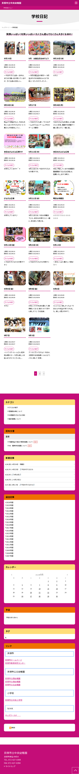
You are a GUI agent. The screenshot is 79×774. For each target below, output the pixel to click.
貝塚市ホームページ (13, 660)
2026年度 (9, 502)
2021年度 (9, 516)
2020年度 (9, 519)
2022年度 (9, 513)
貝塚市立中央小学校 (13, 700)
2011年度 (9, 544)
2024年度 (9, 508)
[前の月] (11, 575)
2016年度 (9, 530)
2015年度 (9, 533)
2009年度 (9, 550)
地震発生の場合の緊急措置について (23, 442)
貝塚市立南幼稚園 (12, 681)
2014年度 (9, 536)
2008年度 (9, 553)
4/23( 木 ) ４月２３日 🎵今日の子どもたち (19, 469)
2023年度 (9, 511)
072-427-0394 (14, 759)
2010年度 (9, 547)
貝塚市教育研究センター (15, 663)
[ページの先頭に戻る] (75, 770)
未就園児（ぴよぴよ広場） (17, 415)
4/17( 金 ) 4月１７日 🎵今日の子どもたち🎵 (20, 485)
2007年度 (9, 556)
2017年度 (9, 528)
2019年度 (9, 522)
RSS (13, 727)
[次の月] (67, 575)
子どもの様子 (13, 407)
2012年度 (9, 542)
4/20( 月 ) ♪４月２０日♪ (13, 479)
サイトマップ (10, 766)
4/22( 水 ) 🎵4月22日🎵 (13, 474)
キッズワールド (13, 715)
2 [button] (39, 373)
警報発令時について (15, 411)
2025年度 (9, 505)
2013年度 (9, 539)
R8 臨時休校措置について (20, 446)
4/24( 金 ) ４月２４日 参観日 (14, 464)
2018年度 (9, 525)
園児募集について (15, 419)
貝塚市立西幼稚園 (12, 678)
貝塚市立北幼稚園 (12, 684)
